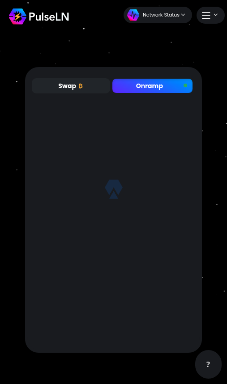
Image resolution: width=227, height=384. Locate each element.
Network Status (156, 15)
